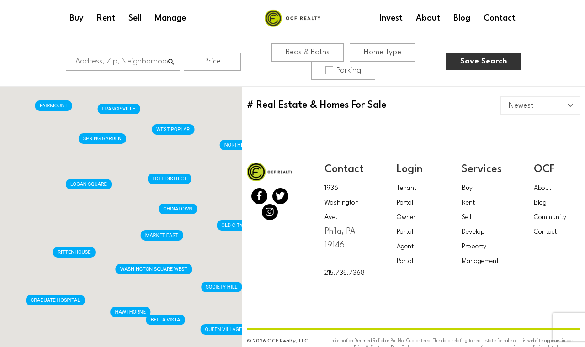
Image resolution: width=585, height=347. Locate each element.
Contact (545, 232)
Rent (468, 203)
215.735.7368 (344, 273)
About (542, 188)
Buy (467, 188)
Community (550, 217)
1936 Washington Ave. (341, 203)
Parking (343, 70)
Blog (540, 203)
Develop (473, 232)
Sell (466, 217)
